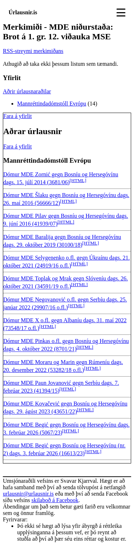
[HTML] (78, 180)
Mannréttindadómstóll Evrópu (51, 103)
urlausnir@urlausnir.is (28, 494)
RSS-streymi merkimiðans (33, 51)
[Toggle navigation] (120, 12)
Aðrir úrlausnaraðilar (27, 91)
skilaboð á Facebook (55, 500)
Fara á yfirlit (17, 116)
